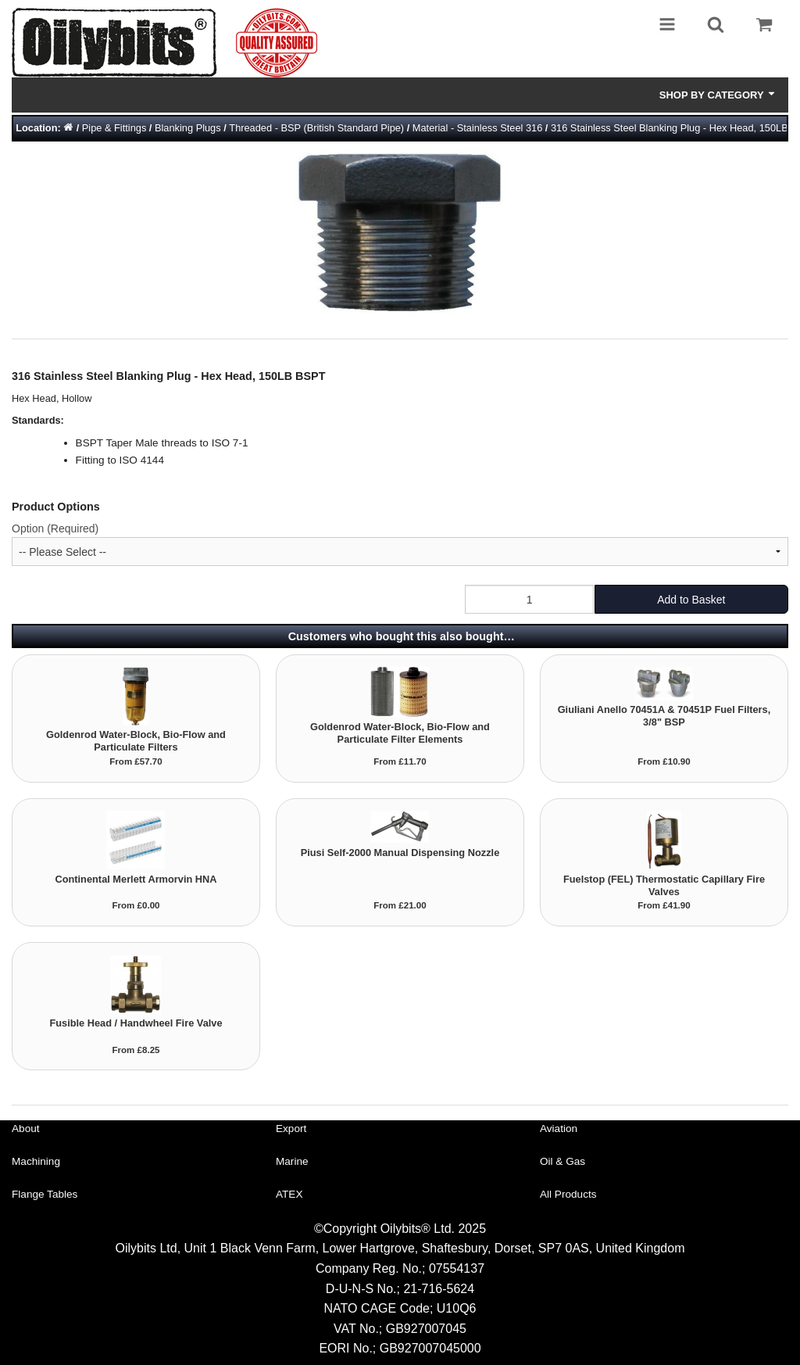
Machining (36, 1161)
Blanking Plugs (188, 128)
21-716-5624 (438, 1288)
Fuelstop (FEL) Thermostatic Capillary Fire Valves (664, 885)
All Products (568, 1194)
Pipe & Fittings (114, 128)
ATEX (289, 1194)
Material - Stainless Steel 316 (477, 128)
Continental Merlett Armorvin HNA (135, 879)
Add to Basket (691, 599)
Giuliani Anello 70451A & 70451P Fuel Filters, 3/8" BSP (664, 716)
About (26, 1128)
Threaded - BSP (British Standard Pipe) (316, 128)
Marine (292, 1161)
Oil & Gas (562, 1161)
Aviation (558, 1128)
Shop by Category (718, 94)
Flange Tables (44, 1194)
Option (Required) (55, 528)
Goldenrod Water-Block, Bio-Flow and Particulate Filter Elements (400, 733)
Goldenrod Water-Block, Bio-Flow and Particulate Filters (136, 741)
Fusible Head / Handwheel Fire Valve (135, 1023)
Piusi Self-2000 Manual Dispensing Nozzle (400, 852)
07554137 (456, 1268)
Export (291, 1128)
